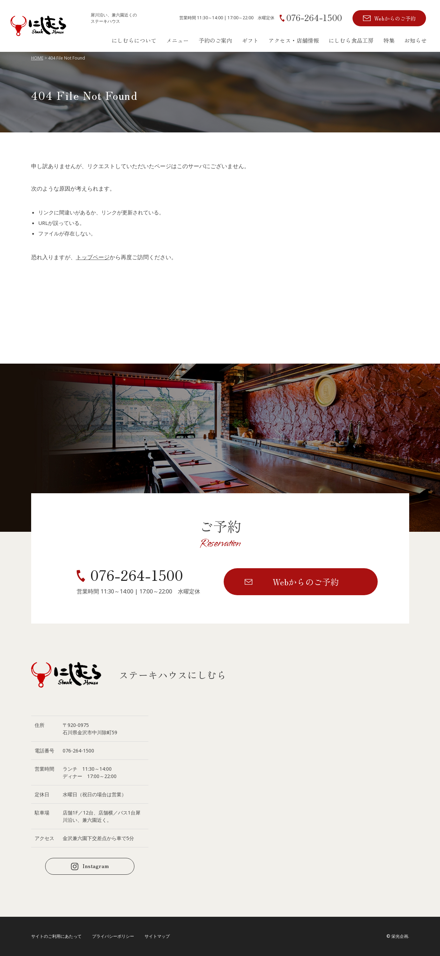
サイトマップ (157, 936)
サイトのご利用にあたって (56, 936)
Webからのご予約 (395, 18)
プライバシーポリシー (113, 936)
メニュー (177, 40)
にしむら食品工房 (351, 40)
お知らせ (415, 40)
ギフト (250, 40)
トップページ (93, 257)
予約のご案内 (215, 40)
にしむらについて (134, 40)
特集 (388, 40)
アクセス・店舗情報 (293, 40)
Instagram (95, 865)
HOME (37, 58)
